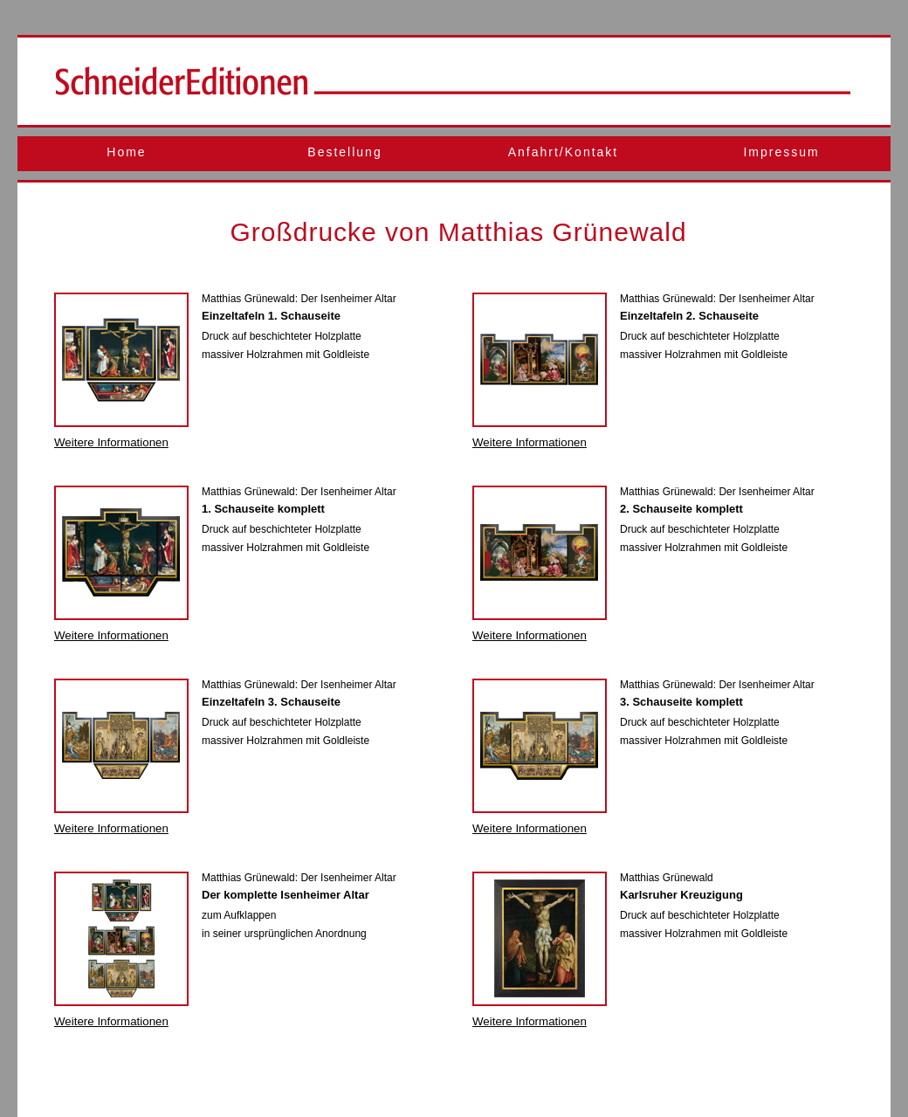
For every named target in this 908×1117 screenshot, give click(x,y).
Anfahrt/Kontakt (563, 152)
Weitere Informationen (111, 442)
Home (126, 152)
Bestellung (344, 152)
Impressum (781, 152)
